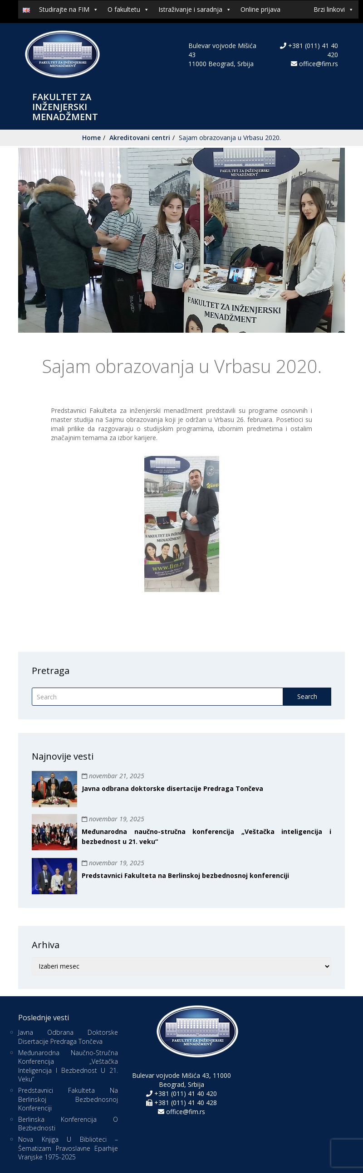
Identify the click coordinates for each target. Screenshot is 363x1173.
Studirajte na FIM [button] (68, 9)
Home (91, 137)
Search (307, 696)
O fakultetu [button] (128, 9)
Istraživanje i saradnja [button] (194, 9)
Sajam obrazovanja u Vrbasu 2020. (230, 137)
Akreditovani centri (139, 137)
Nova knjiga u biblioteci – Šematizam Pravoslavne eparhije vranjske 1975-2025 (68, 1148)
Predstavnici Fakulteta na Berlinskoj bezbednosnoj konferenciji (185, 875)
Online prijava (260, 9)
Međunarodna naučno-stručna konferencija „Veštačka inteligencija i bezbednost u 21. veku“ (68, 1066)
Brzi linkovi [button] (334, 9)
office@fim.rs (318, 63)
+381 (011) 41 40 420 (184, 1093)
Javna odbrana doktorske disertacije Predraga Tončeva (172, 788)
